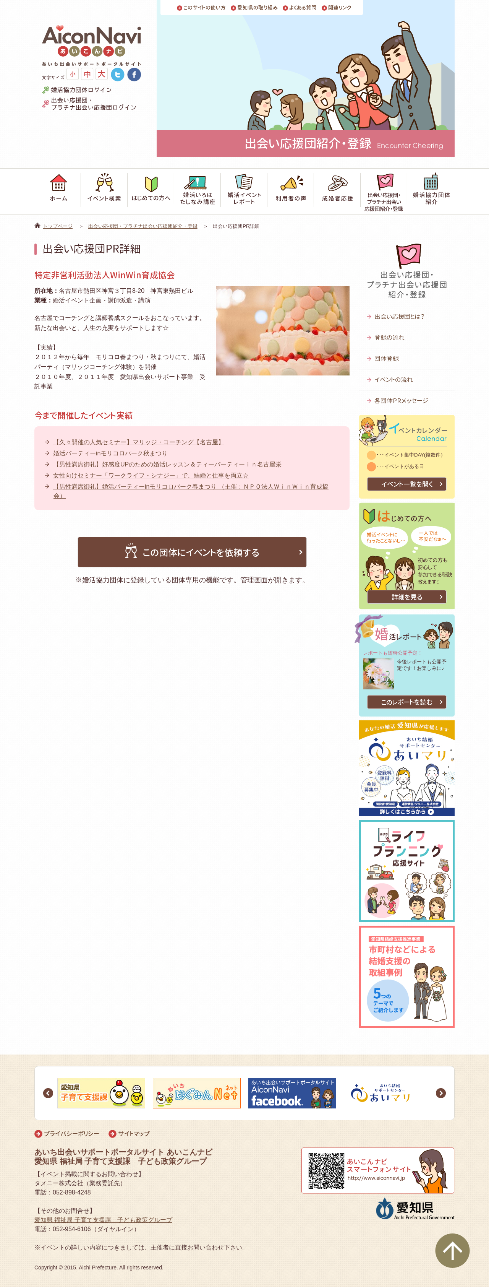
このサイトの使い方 (204, 8)
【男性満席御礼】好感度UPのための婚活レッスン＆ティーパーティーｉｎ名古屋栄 (167, 464)
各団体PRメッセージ (401, 400)
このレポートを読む (406, 702)
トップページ (58, 226)
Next (441, 1093)
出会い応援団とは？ (399, 316)
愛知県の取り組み (257, 8)
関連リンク (339, 8)
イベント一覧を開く (407, 484)
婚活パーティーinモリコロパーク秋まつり (110, 453)
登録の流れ (389, 337)
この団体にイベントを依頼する (192, 551)
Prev (48, 1093)
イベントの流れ (393, 379)
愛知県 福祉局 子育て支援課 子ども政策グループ (103, 1220)
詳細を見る (407, 597)
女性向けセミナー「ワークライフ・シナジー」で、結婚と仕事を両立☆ (151, 475)
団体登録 (386, 358)
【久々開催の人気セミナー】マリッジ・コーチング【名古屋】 (138, 442)
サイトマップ (134, 1133)
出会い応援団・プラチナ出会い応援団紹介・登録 (143, 226)
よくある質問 (303, 8)
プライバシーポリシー (71, 1133)
